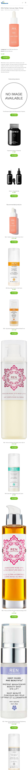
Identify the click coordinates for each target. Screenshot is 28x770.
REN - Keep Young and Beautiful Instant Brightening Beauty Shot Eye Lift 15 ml (14, 722)
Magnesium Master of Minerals (14, 150)
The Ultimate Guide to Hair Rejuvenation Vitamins (14, 111)
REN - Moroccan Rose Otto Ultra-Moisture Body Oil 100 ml (14, 611)
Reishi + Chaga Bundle (14, 191)
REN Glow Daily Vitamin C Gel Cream (14, 288)
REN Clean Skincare (13, 49)
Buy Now (5, 57)
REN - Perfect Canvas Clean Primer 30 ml (14, 237)
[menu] (25, 3)
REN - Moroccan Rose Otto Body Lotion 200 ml (14, 442)
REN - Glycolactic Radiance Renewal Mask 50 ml (14, 328)
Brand (7, 49)
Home (2, 10)
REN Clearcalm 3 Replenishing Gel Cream (14, 493)
